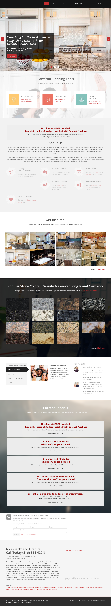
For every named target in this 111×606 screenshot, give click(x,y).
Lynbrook (91, 587)
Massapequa (15, 589)
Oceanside (44, 587)
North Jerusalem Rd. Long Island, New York (77, 550)
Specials (55, 4)
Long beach (37, 587)
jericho (31, 589)
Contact (100, 4)
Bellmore (59, 587)
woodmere (98, 587)
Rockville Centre (71, 587)
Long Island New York (12, 587)
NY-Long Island (38, 589)
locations (54, 589)
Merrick (54, 587)
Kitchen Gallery (79, 4)
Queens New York (24, 587)
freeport (31, 587)
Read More (12, 56)
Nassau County (47, 589)
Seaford (64, 587)
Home (46, 4)
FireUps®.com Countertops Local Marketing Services (25, 600)
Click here (101, 269)
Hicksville (22, 589)
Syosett (27, 589)
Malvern (78, 587)
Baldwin (49, 587)
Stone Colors (66, 4)
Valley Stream (85, 587)
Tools (91, 4)
